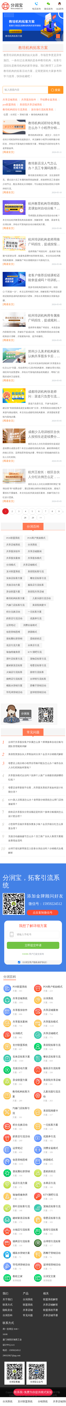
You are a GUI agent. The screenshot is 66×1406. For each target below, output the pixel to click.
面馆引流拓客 (37, 672)
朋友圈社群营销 (14, 638)
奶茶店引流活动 (14, 618)
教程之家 (18, 1276)
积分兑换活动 (13, 611)
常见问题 (28, 1315)
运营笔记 (10, 625)
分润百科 (7, 1315)
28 (25, 517)
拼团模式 (32, 632)
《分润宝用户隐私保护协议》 (34, 962)
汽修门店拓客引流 (15, 605)
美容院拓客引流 (36, 571)
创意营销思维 (13, 632)
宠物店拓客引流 (38, 658)
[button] (58, 36)
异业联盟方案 (13, 591)
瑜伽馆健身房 (13, 652)
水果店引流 (33, 645)
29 (33, 517)
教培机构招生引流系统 (15, 109)
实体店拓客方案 (14, 578)
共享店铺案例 (35, 551)
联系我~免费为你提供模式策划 (33, 1392)
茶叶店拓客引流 (14, 658)
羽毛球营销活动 (14, 692)
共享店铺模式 (30, 564)
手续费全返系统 (48, 99)
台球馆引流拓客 (38, 678)
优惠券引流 (36, 618)
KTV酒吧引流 (35, 652)
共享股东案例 (13, 558)
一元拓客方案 (35, 611)
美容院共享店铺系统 (31, 104)
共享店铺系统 (10, 99)
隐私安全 (7, 1310)
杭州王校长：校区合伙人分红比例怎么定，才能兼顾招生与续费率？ (44, 476)
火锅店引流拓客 (14, 672)
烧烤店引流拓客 (14, 678)
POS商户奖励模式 (36, 538)
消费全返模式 (30, 625)
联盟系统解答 (50, 1299)
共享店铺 (28, 1310)
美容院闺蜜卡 (39, 605)
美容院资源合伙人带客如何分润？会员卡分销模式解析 (35, 754)
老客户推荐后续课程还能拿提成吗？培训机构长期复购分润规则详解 (44, 280)
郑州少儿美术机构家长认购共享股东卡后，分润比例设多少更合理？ (44, 356)
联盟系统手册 (50, 1310)
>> (41, 517)
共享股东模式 (35, 558)
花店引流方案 (13, 645)
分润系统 (7, 1401)
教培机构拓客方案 (13, 36)
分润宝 (13, 114)
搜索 (55, 89)
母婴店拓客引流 (38, 665)
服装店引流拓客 (36, 585)
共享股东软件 (28, 99)
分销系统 (43, 1401)
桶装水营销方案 (14, 685)
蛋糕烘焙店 (36, 638)
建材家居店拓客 (14, 665)
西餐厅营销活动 (38, 685)
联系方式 (7, 1304)
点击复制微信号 (42, 912)
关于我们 (7, 1299)
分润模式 (10, 564)
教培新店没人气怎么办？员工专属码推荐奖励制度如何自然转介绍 (44, 168)
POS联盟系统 (13, 538)
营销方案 (24, 114)
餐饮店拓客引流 (38, 578)
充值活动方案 (13, 585)
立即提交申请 (33, 945)
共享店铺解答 (50, 1304)
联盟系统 (28, 1304)
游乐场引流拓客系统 (42, 109)
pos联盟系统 (9, 104)
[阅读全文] (8, 152)
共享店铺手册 (50, 1315)
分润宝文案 (49, 1276)
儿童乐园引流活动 (41, 598)
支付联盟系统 (25, 1401)
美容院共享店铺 (36, 591)
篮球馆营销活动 (38, 692)
